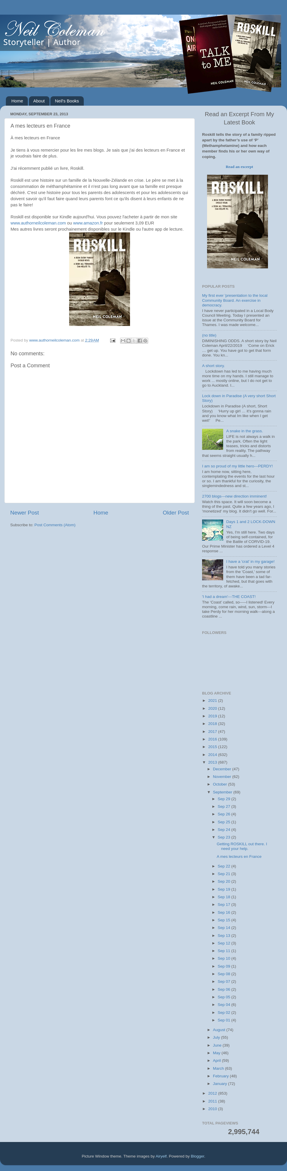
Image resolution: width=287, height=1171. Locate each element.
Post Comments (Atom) (55, 525)
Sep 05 (224, 997)
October (220, 784)
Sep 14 (224, 927)
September (223, 792)
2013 (213, 762)
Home (17, 100)
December (222, 769)
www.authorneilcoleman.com (38, 223)
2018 (213, 723)
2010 (213, 1109)
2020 (213, 708)
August (219, 1030)
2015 (213, 747)
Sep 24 (224, 829)
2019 (213, 716)
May (217, 1053)
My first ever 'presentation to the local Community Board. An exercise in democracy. (234, 300)
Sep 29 (224, 799)
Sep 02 (224, 1012)
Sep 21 (224, 874)
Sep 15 (224, 920)
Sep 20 (224, 881)
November (222, 776)
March (219, 1068)
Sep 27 (224, 806)
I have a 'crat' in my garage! (250, 561)
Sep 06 (224, 989)
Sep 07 (224, 981)
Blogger (197, 1156)
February (221, 1076)
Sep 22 (224, 866)
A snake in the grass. (244, 431)
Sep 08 (224, 974)
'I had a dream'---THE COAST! (229, 596)
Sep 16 (224, 912)
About (39, 100)
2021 (213, 700)
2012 (213, 1093)
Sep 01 (224, 1020)
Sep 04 (224, 1004)
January (220, 1083)
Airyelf (161, 1156)
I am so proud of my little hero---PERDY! (237, 466)
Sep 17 (224, 904)
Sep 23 (224, 837)
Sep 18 (224, 897)
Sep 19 (224, 889)
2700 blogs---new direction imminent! (234, 496)
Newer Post (24, 513)
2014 (213, 754)
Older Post (176, 513)
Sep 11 (224, 951)
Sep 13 (224, 935)
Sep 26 (224, 814)
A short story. (213, 366)
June (218, 1045)
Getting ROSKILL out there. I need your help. (242, 846)
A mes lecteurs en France (239, 856)
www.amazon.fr (88, 223)
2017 (213, 731)
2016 (213, 739)
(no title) (209, 335)
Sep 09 (224, 966)
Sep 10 (224, 958)
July (217, 1037)
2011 (213, 1101)
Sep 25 (224, 822)
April (217, 1060)
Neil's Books (67, 100)
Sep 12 (224, 943)
